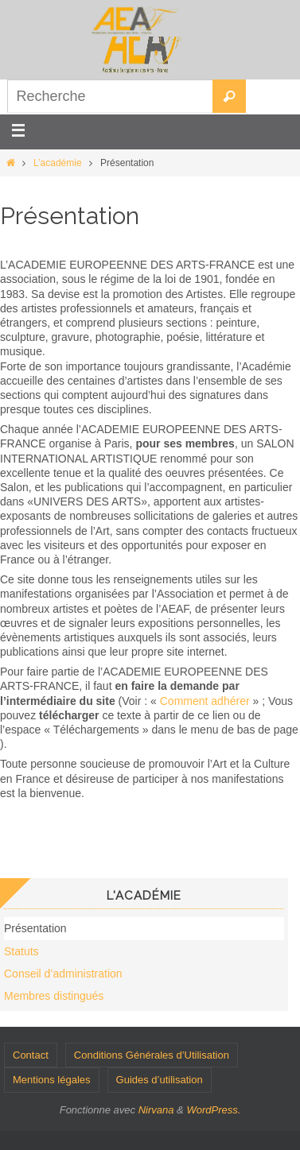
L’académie (57, 162)
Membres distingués (53, 995)
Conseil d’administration (63, 973)
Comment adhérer (205, 701)
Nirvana (156, 1110)
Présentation (35, 928)
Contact (31, 1055)
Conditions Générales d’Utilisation (151, 1055)
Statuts (21, 951)
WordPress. (213, 1110)
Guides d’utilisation (159, 1080)
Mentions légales (52, 1080)
